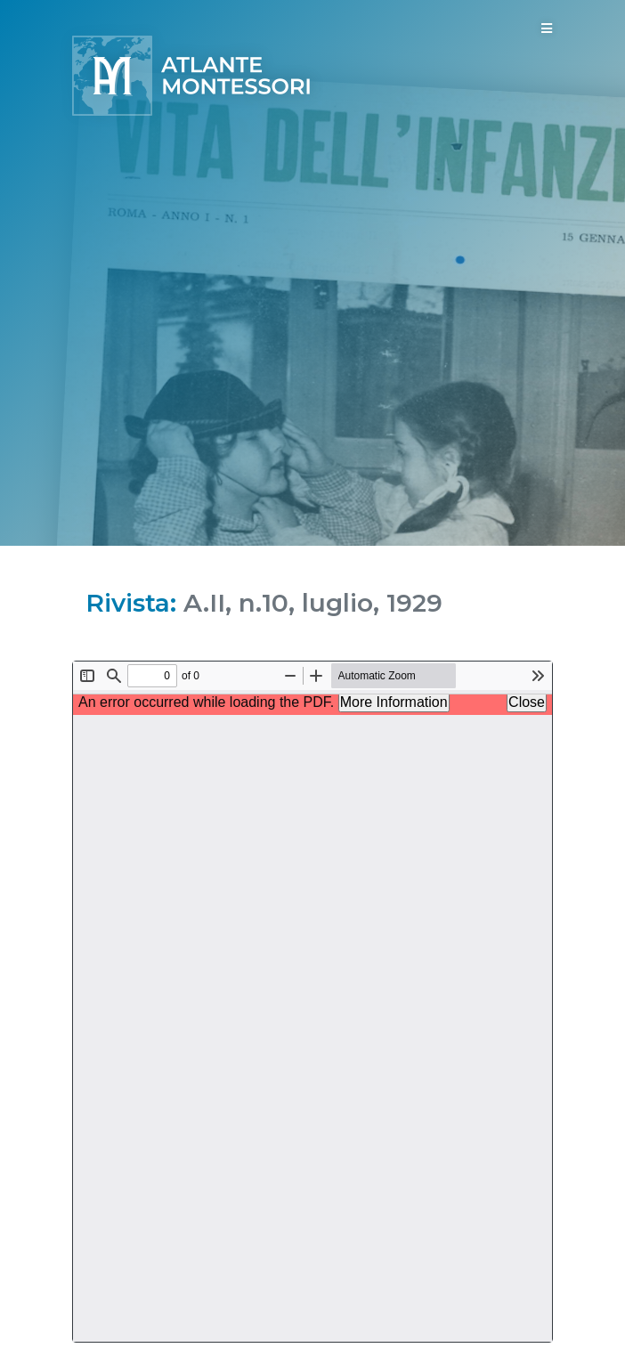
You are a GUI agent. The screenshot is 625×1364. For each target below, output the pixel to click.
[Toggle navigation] (546, 28)
